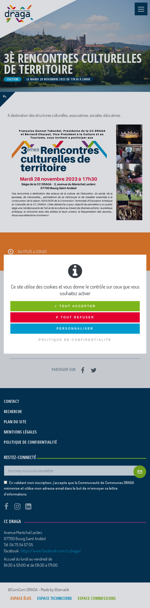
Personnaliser (75, 328)
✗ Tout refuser (75, 317)
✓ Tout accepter (75, 306)
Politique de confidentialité (75, 340)
